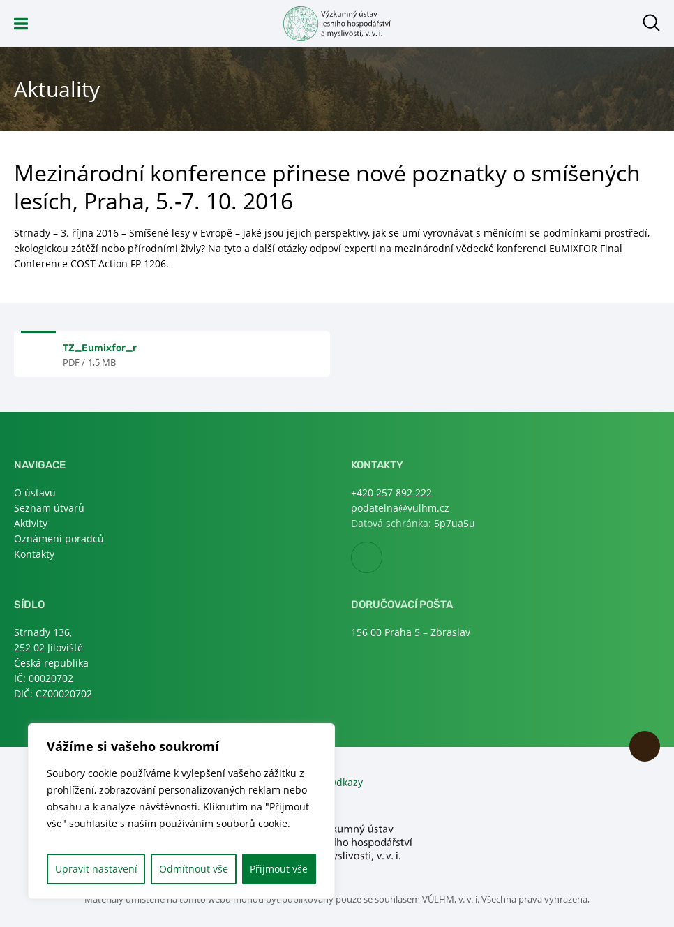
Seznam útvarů (49, 507)
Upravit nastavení (96, 868)
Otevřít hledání (651, 22)
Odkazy (346, 782)
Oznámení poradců (59, 538)
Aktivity (30, 523)
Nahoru (644, 746)
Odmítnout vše (193, 868)
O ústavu (35, 492)
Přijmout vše (279, 868)
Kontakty (34, 554)
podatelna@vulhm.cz (400, 507)
